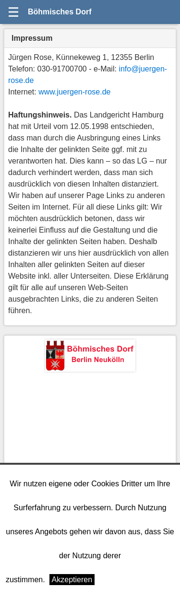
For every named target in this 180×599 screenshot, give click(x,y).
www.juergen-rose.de (74, 92)
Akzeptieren (72, 580)
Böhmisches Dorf (59, 12)
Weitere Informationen (136, 580)
